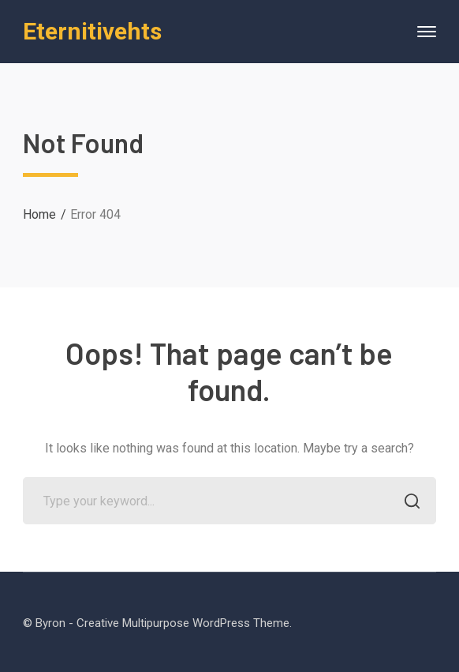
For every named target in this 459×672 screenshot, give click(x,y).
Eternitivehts (92, 31)
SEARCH (408, 502)
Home (39, 214)
